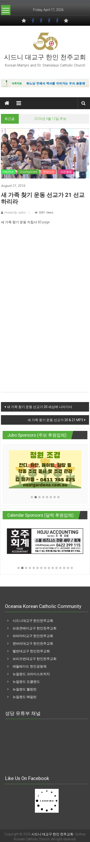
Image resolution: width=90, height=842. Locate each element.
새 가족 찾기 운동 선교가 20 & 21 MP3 (55, 420)
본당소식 (48, 172)
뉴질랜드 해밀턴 (25, 697)
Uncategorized (28, 172)
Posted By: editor (15, 212)
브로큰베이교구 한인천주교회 (35, 628)
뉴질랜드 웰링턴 (25, 689)
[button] (32, 497)
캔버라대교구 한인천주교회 (33, 643)
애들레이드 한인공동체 (30, 666)
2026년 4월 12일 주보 (50, 119)
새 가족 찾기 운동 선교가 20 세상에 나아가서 (39, 407)
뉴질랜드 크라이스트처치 (31, 674)
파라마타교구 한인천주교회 (33, 636)
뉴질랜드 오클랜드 (26, 682)
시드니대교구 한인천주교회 (33, 621)
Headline (8, 172)
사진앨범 (66, 172)
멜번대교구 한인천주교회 (31, 651)
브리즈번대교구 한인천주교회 (35, 659)
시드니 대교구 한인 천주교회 (45, 57)
